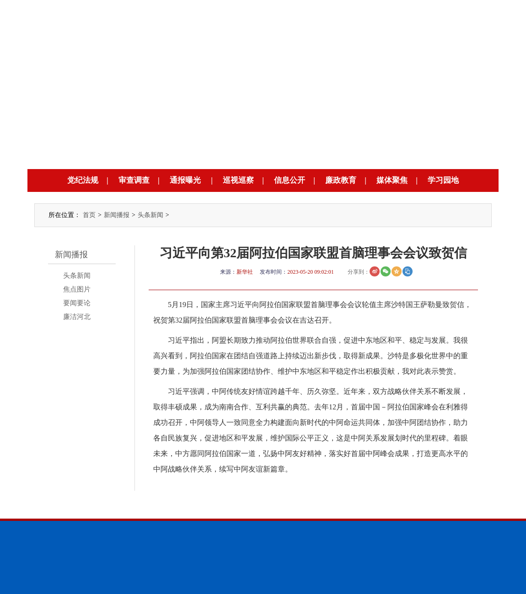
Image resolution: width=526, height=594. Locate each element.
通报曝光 (185, 180)
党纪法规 (82, 180)
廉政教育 (340, 180)
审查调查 (134, 180)
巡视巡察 (238, 180)
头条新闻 (150, 215)
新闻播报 (116, 215)
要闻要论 (77, 303)
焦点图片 (77, 289)
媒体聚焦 (392, 180)
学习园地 (443, 180)
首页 (89, 215)
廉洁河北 (77, 316)
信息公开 (289, 180)
